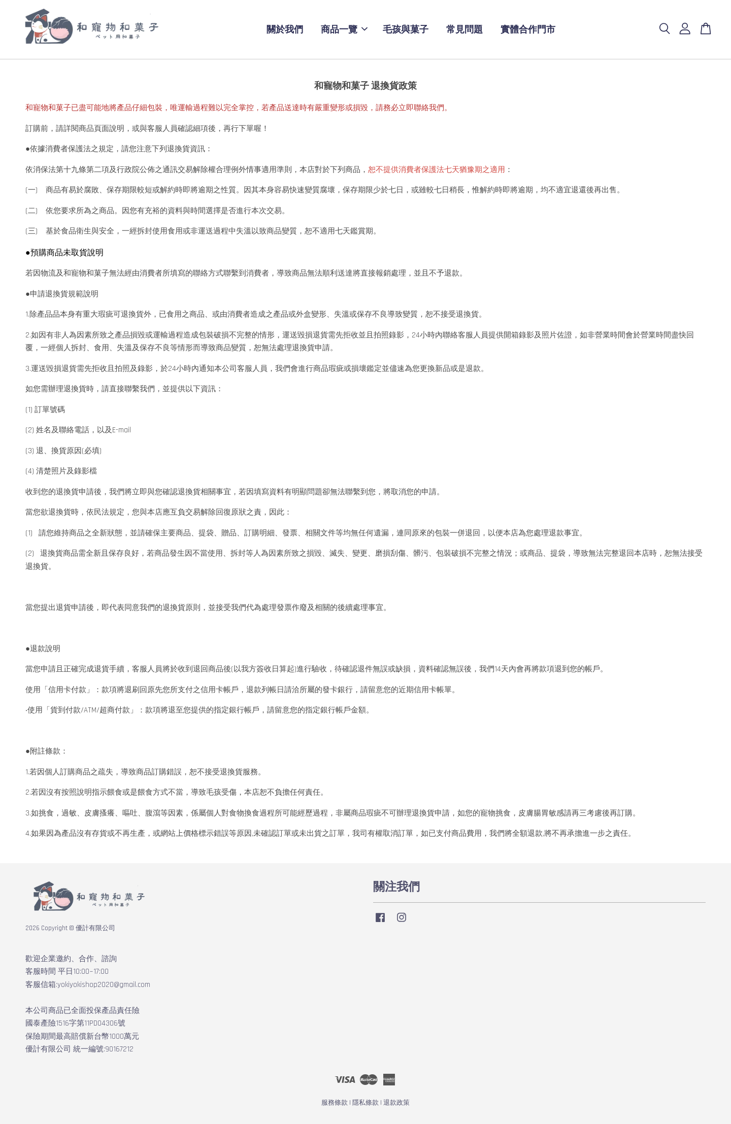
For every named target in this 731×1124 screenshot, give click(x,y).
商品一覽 (344, 29)
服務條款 (334, 1103)
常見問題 (464, 29)
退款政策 (396, 1103)
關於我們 (285, 29)
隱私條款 (365, 1103)
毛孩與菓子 (405, 29)
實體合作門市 (528, 29)
